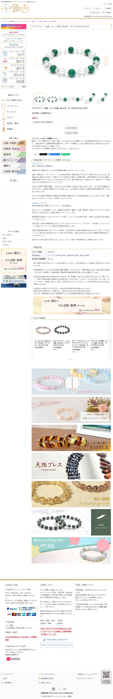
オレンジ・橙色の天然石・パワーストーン (13, 193)
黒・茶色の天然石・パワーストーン (13, 223)
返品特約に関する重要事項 (42, 122)
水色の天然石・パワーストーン (13, 206)
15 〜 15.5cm (7, 235)
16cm (4, 238)
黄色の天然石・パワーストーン (13, 188)
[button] (36, 61)
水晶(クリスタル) (39, 203)
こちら (84, 600)
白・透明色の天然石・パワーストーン (13, 219)
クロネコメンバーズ (52, 611)
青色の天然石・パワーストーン (13, 201)
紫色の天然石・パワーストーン (13, 214)
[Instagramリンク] (53, 689)
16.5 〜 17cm (7, 241)
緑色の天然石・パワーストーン (13, 197)
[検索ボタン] (23, 86)
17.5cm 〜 (6, 245)
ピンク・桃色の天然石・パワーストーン (13, 210)
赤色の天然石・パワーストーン (13, 184)
